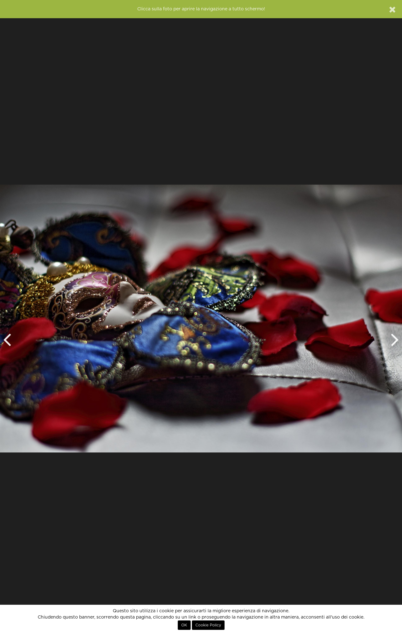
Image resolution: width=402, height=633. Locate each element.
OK (184, 625)
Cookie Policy (208, 625)
